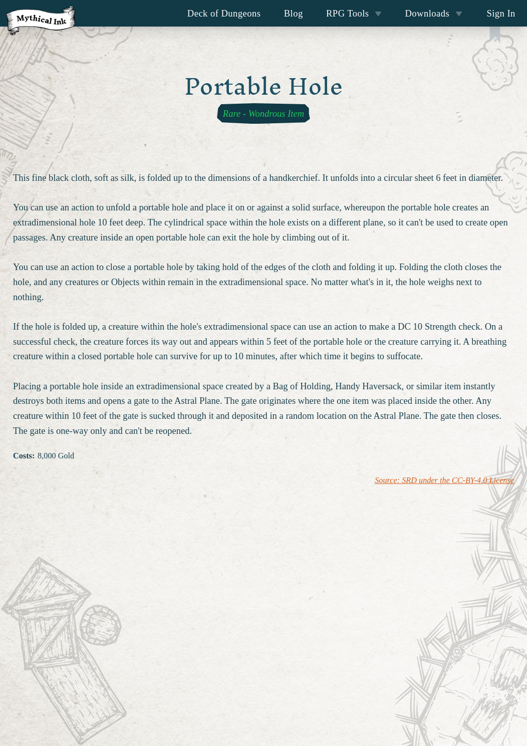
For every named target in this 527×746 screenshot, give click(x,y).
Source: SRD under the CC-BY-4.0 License (444, 480)
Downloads (433, 13)
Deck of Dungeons (224, 13)
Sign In (500, 13)
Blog (293, 13)
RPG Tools (354, 13)
